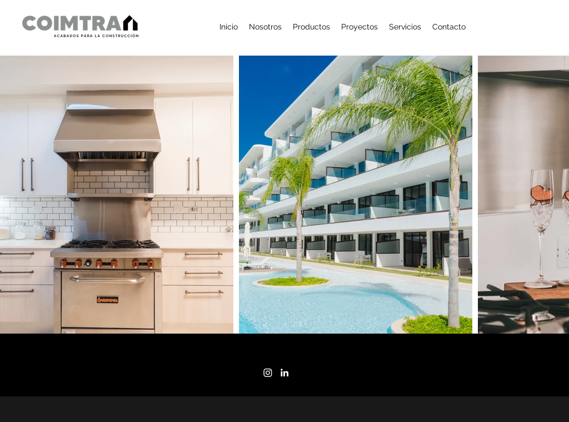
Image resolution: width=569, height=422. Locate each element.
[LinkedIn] (284, 372)
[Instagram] (267, 372)
